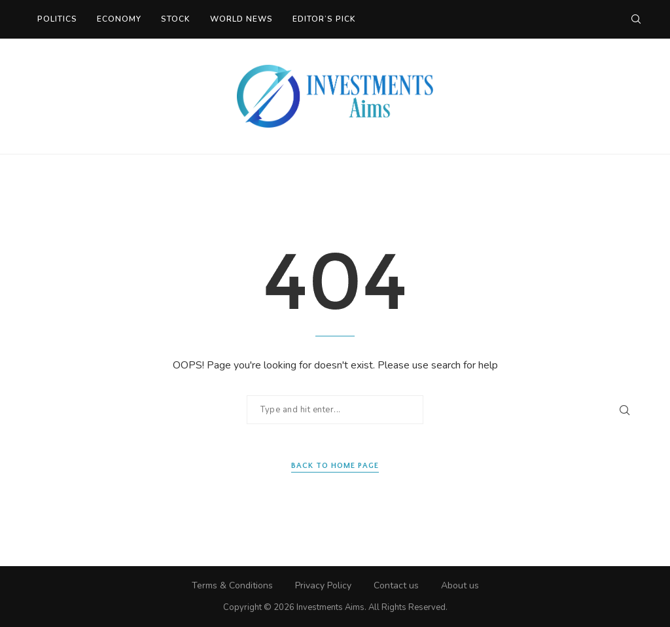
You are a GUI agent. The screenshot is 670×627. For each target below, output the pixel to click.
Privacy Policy (323, 585)
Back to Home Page (335, 465)
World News (241, 19)
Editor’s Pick (324, 19)
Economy (119, 19)
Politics (57, 19)
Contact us (396, 585)
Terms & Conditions (232, 585)
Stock (175, 19)
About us (460, 585)
